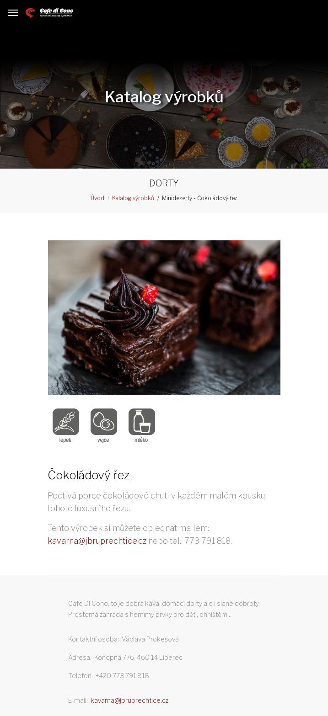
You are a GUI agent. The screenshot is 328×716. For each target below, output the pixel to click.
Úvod (97, 198)
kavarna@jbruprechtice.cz (97, 541)
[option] (164, 319)
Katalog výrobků (133, 198)
